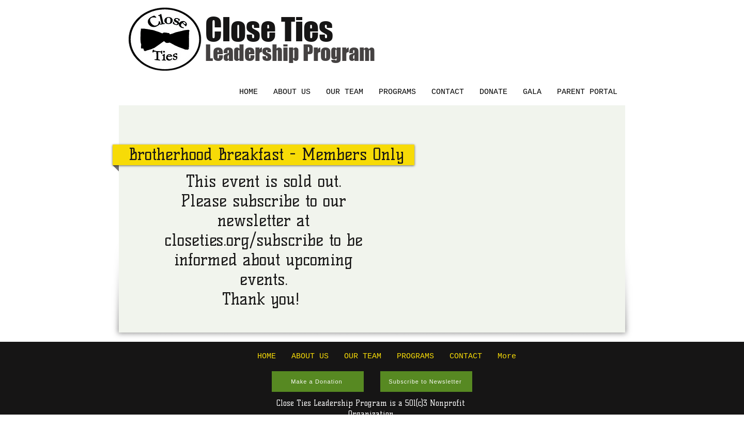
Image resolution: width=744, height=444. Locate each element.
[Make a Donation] (318, 381)
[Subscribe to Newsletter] (426, 381)
